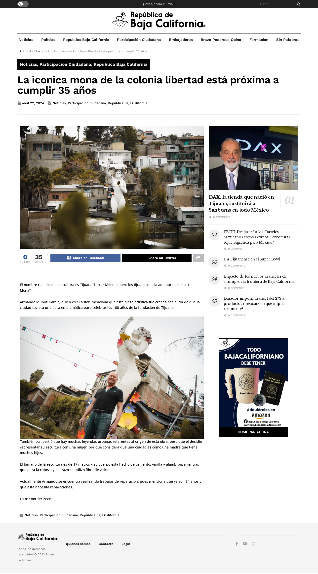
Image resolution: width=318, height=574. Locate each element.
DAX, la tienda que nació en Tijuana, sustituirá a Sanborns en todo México (241, 203)
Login (125, 544)
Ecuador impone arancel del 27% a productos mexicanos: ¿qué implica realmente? (255, 303)
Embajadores (181, 39)
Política (48, 39)
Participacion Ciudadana (65, 64)
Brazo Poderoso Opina (221, 39)
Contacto (106, 544)
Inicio (21, 51)
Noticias (26, 39)
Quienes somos (78, 544)
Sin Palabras (287, 39)
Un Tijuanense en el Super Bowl (252, 259)
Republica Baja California (86, 39)
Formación (258, 39)
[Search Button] (297, 4)
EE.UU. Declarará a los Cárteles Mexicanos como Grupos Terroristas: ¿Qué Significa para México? (257, 237)
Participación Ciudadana (139, 39)
